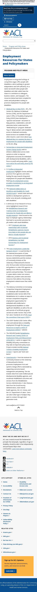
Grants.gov (7, 532)
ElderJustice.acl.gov (27, 494)
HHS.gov (6, 536)
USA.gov (6, 548)
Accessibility (7, 486)
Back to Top (18, 408)
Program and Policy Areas (17, 46)
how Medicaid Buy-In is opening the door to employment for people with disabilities (19, 139)
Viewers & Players (6, 515)
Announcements (10, 15)
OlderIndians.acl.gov (27, 502)
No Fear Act (8, 540)
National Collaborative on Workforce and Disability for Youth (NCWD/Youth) (17, 191)
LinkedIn (9, 467)
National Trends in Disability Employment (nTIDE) (17, 349)
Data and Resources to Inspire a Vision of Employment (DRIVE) (17, 327)
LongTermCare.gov (26, 498)
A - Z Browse (8, 22)
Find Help (8, 19)
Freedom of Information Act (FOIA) (7, 500)
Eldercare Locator (26, 490)
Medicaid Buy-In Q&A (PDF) (15, 109)
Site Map (6, 510)
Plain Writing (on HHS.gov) (13, 544)
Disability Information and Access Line (25, 484)
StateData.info (11, 357)
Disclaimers (7, 490)
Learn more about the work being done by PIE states (19, 163)
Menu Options (9, 75)
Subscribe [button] (10, 571)
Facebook (10, 459)
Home (5, 46)
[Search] (19, 25)
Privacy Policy (8, 506)
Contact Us (7, 494)
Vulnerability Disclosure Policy (7, 521)
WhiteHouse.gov (9, 552)
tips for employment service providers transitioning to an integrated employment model (19, 183)
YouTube (10, 462)
